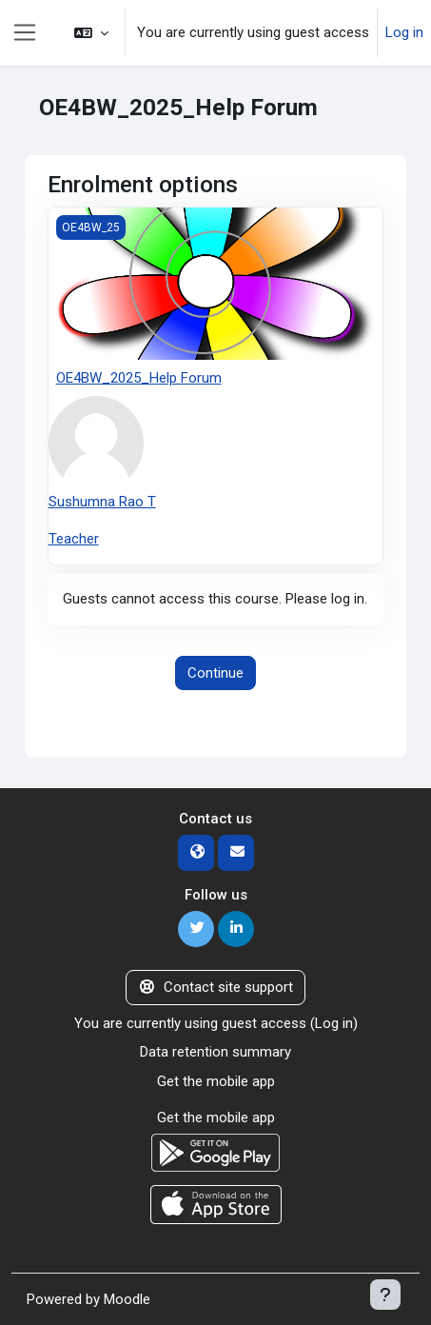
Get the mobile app (216, 1081)
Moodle (127, 1299)
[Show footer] (385, 1294)
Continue (215, 673)
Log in (404, 32)
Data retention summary (215, 1051)
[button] (91, 33)
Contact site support (215, 987)
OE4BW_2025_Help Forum (139, 377)
